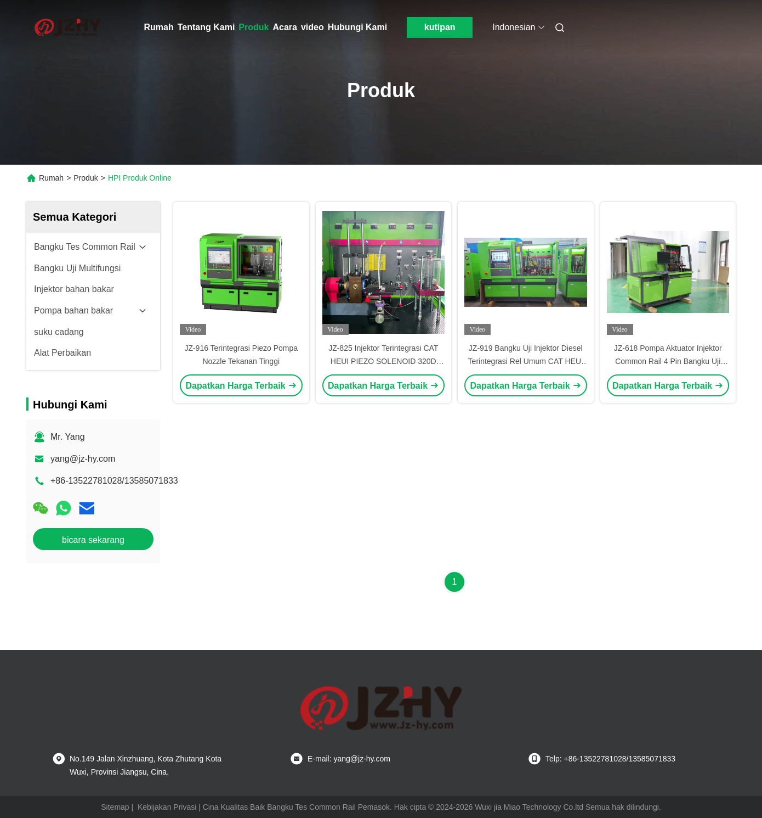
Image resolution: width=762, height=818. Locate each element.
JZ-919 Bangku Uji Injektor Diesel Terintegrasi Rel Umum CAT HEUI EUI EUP (525, 361)
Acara (284, 27)
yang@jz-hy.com (82, 458)
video (312, 27)
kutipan (440, 27)
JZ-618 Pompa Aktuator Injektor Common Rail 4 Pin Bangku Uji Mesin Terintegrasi (668, 361)
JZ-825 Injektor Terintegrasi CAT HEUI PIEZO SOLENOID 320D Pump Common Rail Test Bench (383, 361)
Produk (253, 27)
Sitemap (115, 807)
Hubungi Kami (357, 27)
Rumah (159, 27)
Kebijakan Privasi (167, 807)
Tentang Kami (206, 27)
